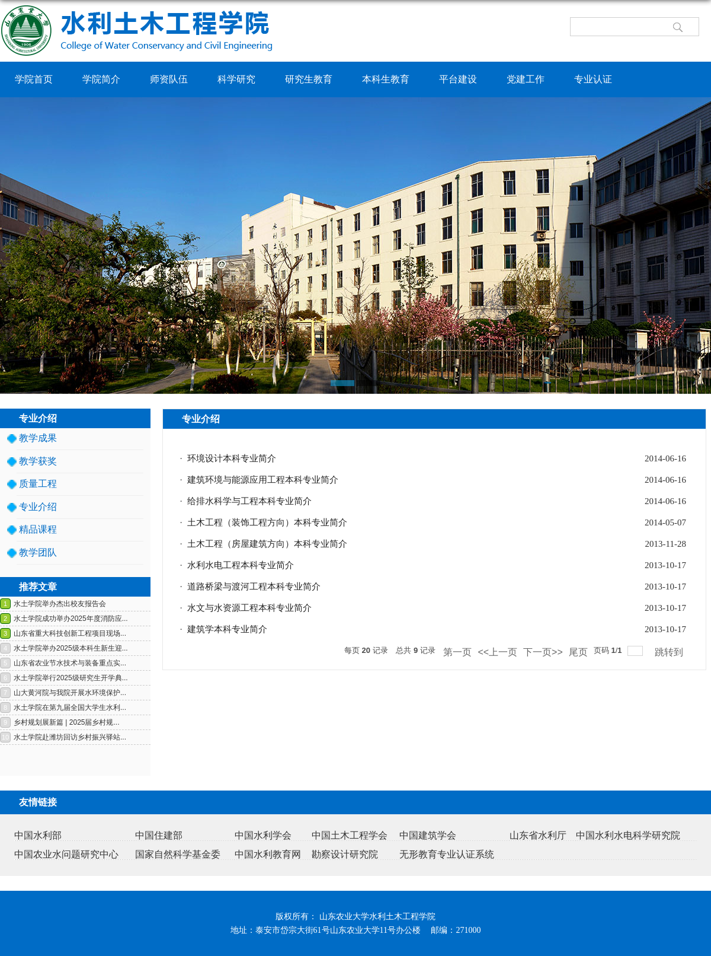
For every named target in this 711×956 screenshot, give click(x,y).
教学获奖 (38, 461)
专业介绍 (38, 507)
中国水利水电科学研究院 (628, 835)
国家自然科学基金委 (177, 854)
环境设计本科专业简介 (231, 458)
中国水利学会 (263, 835)
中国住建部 (158, 835)
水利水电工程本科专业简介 (240, 565)
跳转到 (670, 652)
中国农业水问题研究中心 (66, 854)
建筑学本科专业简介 (227, 629)
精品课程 (38, 529)
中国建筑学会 (427, 835)
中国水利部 (38, 835)
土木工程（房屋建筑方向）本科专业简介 (267, 544)
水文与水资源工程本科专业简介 (249, 608)
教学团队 (38, 552)
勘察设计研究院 (345, 854)
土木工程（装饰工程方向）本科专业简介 (267, 522)
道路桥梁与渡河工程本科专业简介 (254, 586)
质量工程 (38, 484)
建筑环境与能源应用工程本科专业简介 (262, 480)
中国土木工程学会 (349, 835)
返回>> (684, 438)
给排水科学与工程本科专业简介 (249, 501)
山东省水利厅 (538, 835)
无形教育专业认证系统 (446, 854)
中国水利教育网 (268, 854)
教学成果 (38, 438)
